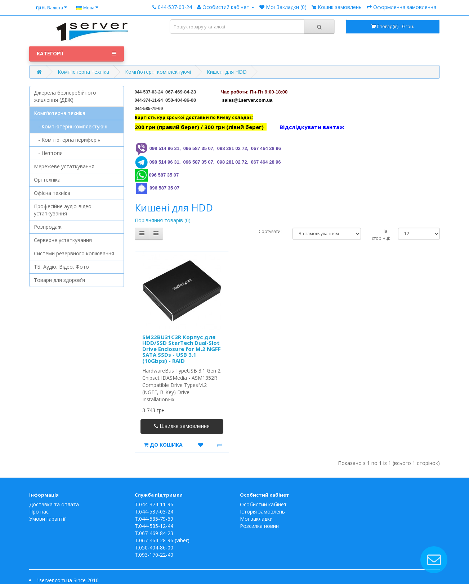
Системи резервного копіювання (74, 253)
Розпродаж (48, 226)
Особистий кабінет (263, 504)
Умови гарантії (47, 518)
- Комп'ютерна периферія (67, 139)
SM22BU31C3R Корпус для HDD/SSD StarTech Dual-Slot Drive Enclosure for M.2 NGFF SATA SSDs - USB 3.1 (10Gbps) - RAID (181, 348)
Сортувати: (270, 231)
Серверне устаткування (63, 240)
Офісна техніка (52, 193)
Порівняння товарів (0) (163, 220)
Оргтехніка (47, 179)
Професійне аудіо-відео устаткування (62, 210)
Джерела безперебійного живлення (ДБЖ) (65, 96)
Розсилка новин (259, 526)
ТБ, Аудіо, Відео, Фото (61, 266)
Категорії (76, 53)
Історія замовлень (262, 511)
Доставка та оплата (54, 504)
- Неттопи (48, 153)
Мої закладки (256, 518)
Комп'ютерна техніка (83, 71)
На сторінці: (379, 234)
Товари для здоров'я (59, 280)
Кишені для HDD (227, 71)
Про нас (39, 511)
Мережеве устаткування (64, 166)
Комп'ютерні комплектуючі (158, 71)
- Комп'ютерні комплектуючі (70, 126)
